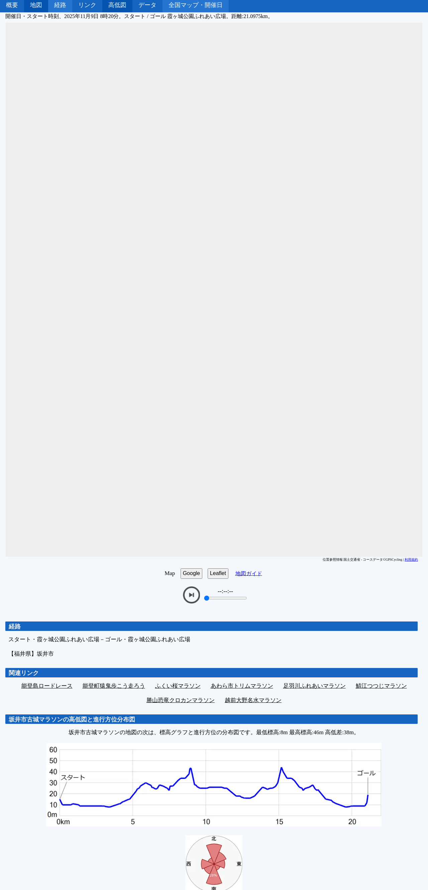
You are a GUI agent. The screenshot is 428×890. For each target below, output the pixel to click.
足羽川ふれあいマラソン (314, 686)
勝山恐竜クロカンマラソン (180, 700)
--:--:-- (225, 591)
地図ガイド (248, 573)
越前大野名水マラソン (253, 700)
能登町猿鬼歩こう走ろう (114, 686)
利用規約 (411, 559)
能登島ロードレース (47, 686)
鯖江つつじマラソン (381, 686)
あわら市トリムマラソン (242, 686)
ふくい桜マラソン (178, 686)
